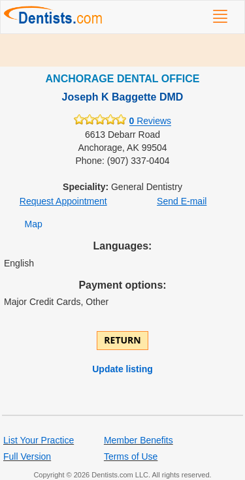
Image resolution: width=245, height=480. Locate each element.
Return (122, 340)
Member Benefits (138, 440)
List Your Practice (38, 440)
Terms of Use (130, 456)
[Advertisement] (122, 50)
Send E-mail (181, 201)
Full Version (27, 456)
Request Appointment (63, 201)
